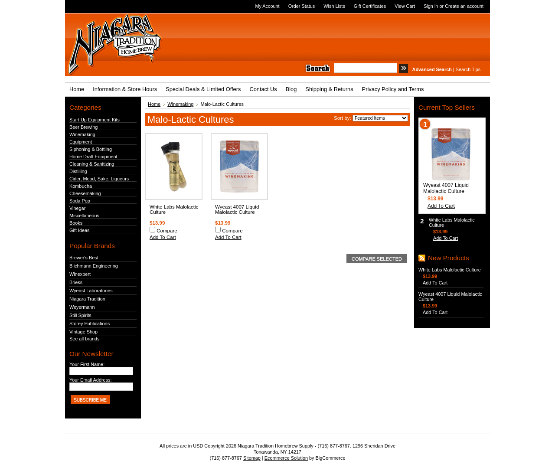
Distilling (78, 171)
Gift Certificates (370, 6)
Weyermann (82, 307)
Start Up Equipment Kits (94, 119)
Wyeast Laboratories (91, 290)
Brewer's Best (83, 257)
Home (154, 104)
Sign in (431, 6)
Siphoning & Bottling (90, 149)
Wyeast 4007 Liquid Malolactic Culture (237, 209)
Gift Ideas (79, 230)
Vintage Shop (83, 331)
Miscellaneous (84, 215)
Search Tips (468, 69)
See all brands (84, 338)
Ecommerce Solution (286, 458)
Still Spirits (80, 315)
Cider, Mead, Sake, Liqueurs (99, 178)
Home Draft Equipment (93, 156)
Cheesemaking (85, 193)
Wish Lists (334, 6)
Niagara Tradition (87, 298)
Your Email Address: (90, 379)
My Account (267, 6)
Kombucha (80, 186)
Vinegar (77, 208)
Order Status (301, 6)
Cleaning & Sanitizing (91, 164)
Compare (167, 230)
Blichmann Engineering (93, 265)
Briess (75, 282)
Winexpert (80, 274)
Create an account (464, 6)
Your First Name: (86, 364)
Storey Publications (89, 323)
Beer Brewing (83, 127)
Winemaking (82, 134)
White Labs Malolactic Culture (449, 269)
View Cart (405, 6)
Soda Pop (79, 200)
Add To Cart (163, 237)
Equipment (80, 141)
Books (75, 223)
